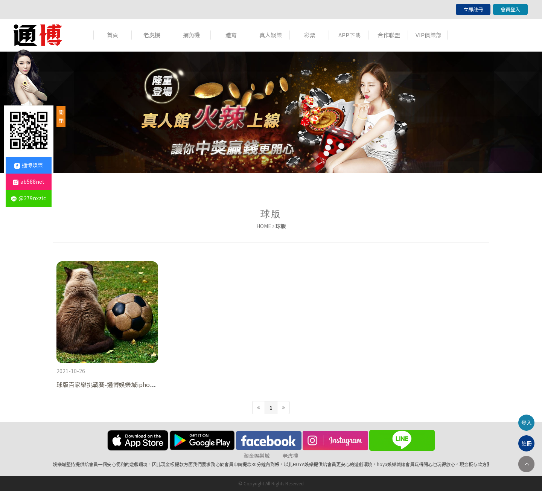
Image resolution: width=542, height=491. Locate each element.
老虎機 (151, 35)
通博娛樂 (28, 165)
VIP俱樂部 (429, 35)
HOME (263, 226)
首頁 (112, 35)
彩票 (309, 35)
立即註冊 (473, 9)
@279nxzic (28, 198)
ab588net (28, 181)
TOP (526, 464)
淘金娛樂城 (257, 455)
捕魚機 (191, 35)
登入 (526, 422)
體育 (231, 35)
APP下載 (349, 35)
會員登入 (510, 9)
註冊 (526, 443)
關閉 (61, 116)
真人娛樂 (270, 35)
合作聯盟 (389, 35)
